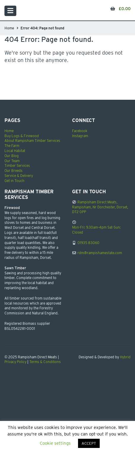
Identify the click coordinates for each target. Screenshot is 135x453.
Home (9, 28)
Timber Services (17, 165)
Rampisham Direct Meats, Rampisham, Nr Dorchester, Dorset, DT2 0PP (100, 207)
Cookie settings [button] (55, 443)
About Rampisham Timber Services (32, 140)
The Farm (11, 145)
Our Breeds (13, 170)
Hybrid (125, 357)
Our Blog (11, 155)
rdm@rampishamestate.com (99, 253)
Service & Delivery (18, 175)
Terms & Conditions (45, 361)
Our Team (12, 161)
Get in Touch (14, 180)
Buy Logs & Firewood (21, 136)
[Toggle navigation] (10, 11)
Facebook (79, 131)
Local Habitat (14, 150)
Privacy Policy (15, 361)
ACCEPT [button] (89, 443)
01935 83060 (88, 242)
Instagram (80, 136)
